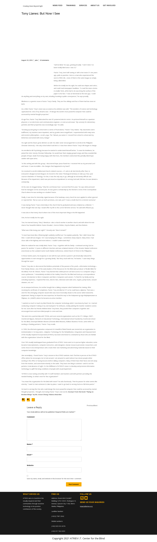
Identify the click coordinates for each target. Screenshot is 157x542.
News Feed (57, 5)
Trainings (70, 5)
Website (30, 465)
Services (83, 5)
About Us (95, 5)
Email (29, 455)
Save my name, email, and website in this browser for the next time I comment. (54, 479)
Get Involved (109, 5)
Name (30, 444)
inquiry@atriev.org (86, 506)
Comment (31, 417)
